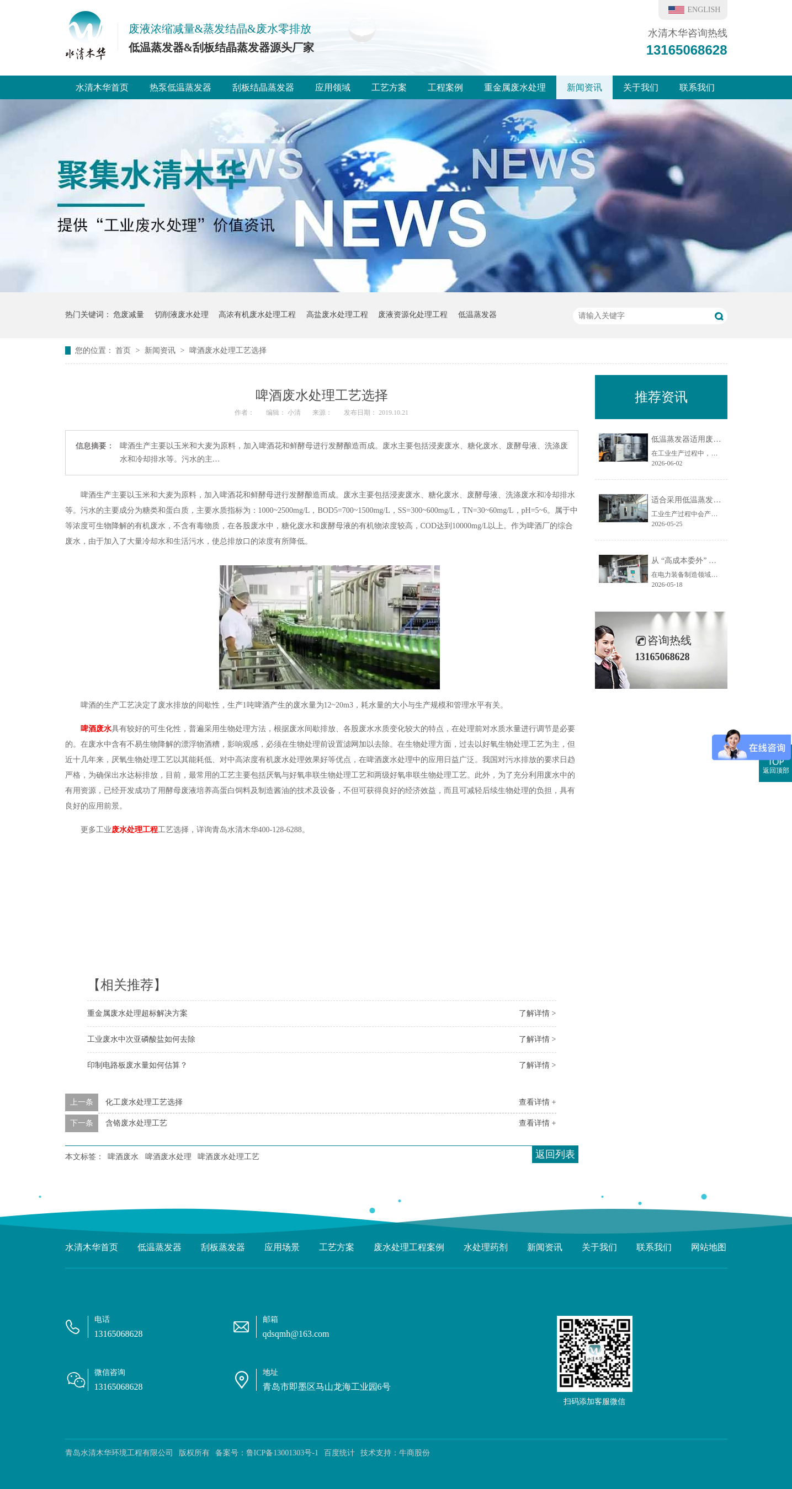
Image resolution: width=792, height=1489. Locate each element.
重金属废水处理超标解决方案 (137, 1013)
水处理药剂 (486, 1247)
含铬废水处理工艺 (136, 1123)
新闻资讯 (584, 87)
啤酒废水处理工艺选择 (228, 350)
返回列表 (555, 1154)
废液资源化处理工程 (413, 314)
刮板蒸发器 (223, 1247)
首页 (124, 350)
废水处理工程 (134, 830)
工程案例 (445, 87)
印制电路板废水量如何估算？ (137, 1065)
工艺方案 (389, 87)
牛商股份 (414, 1453)
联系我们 (697, 87)
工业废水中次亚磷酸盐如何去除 (141, 1039)
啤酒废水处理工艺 (228, 1157)
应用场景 (282, 1247)
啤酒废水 (96, 729)
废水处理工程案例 (409, 1247)
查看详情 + (537, 1102)
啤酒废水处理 (168, 1157)
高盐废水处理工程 (337, 314)
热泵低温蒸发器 (180, 87)
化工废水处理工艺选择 (144, 1102)
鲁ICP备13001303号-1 (282, 1453)
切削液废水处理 (182, 314)
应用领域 (332, 87)
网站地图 (708, 1247)
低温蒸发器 (477, 314)
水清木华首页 (102, 87)
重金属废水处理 (515, 87)
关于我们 (640, 87)
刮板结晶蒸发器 (263, 87)
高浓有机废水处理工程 (257, 314)
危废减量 (128, 314)
